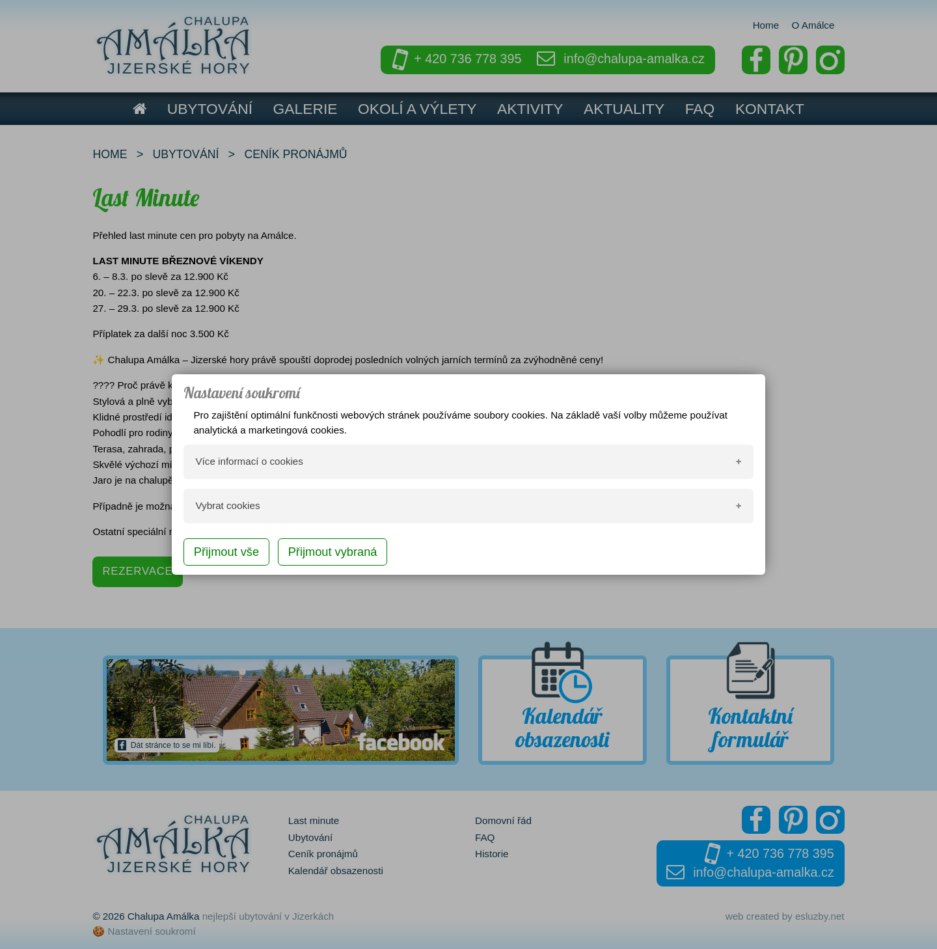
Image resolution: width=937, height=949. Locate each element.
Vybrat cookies (227, 505)
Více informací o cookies (249, 461)
